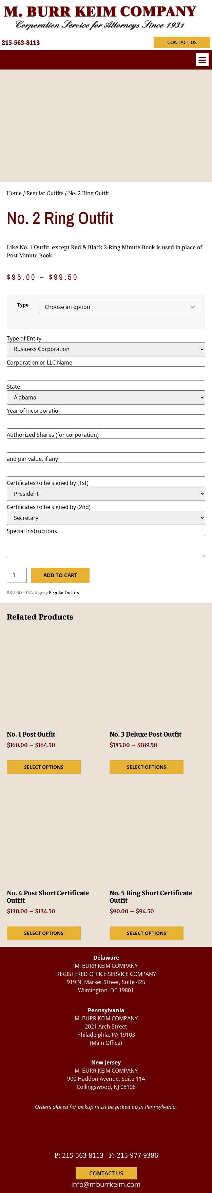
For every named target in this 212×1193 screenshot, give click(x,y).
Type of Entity (24, 338)
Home (14, 193)
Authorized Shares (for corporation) (53, 434)
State (13, 386)
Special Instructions (32, 531)
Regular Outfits (44, 193)
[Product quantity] (16, 575)
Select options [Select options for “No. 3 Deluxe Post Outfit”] (146, 767)
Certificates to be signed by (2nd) (49, 507)
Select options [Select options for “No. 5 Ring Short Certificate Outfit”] (146, 933)
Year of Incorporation (34, 410)
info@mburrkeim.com (106, 1184)
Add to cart (60, 575)
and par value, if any (32, 459)
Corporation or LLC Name (39, 362)
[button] (202, 59)
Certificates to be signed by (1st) (48, 483)
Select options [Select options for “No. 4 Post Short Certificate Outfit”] (43, 933)
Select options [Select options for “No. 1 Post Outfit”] (43, 767)
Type (22, 304)
